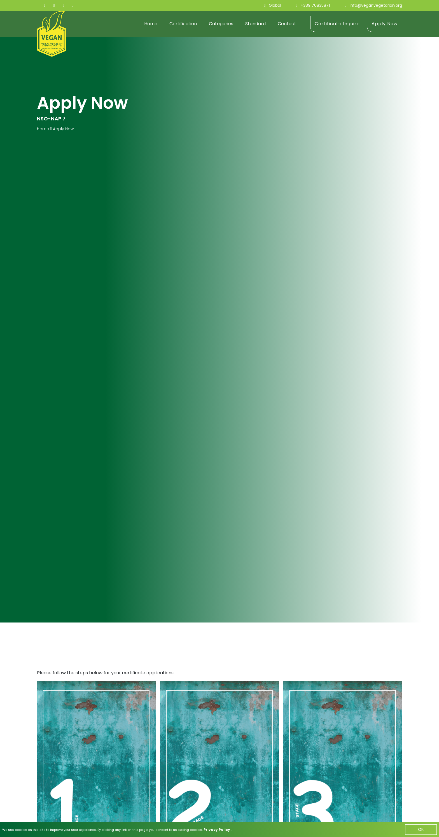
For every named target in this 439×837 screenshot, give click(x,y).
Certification (183, 23)
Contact (287, 23)
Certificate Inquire (337, 23)
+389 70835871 (315, 5)
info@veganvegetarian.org (376, 5)
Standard (255, 23)
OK (421, 829)
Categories (221, 23)
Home (150, 23)
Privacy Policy (217, 829)
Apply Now (385, 23)
